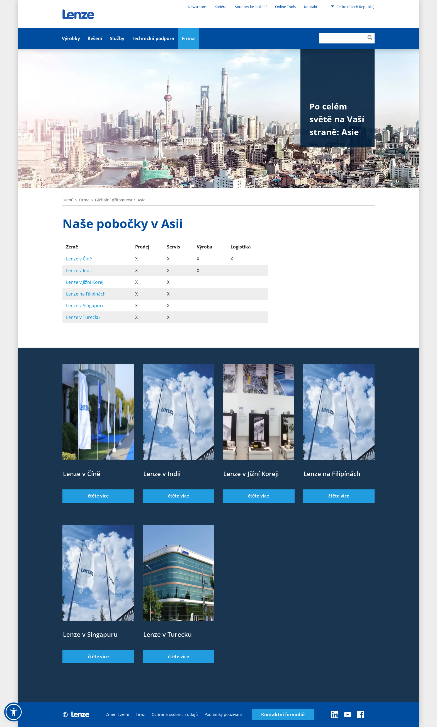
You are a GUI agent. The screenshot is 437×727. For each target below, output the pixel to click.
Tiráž (140, 714)
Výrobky (71, 38)
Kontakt (310, 6)
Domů (68, 200)
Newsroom (197, 6)
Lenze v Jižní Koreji (85, 282)
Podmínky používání (223, 714)
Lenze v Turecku (83, 317)
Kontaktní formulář (283, 715)
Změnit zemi (117, 714)
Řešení (95, 38)
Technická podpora (153, 38)
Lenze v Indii (79, 270)
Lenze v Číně (79, 259)
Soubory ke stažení (250, 6)
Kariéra (220, 6)
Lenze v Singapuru (85, 305)
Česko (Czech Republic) (352, 6)
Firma (188, 38)
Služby (117, 38)
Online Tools (285, 6)
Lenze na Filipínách (86, 294)
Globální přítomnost (113, 200)
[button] (14, 712)
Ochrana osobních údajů (175, 714)
